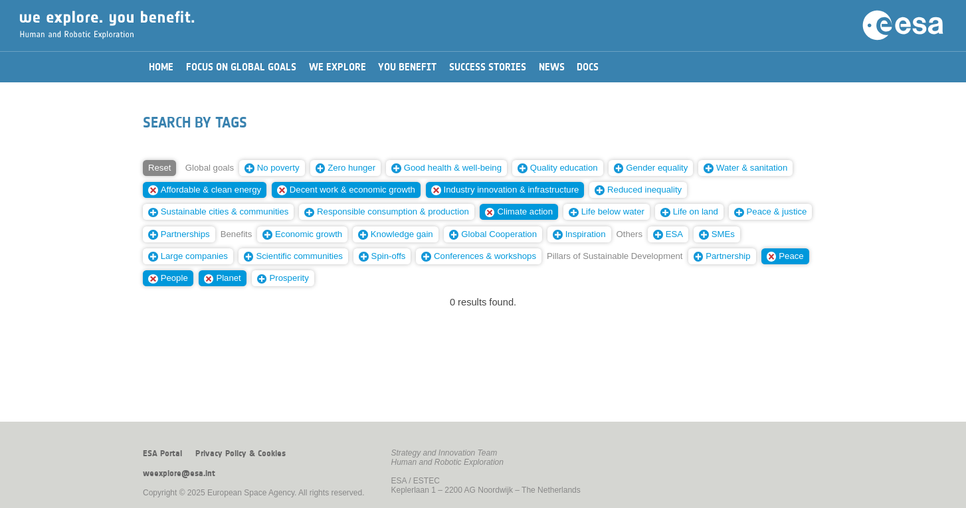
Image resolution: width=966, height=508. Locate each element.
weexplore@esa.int (179, 473)
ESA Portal (162, 453)
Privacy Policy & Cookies (240, 453)
